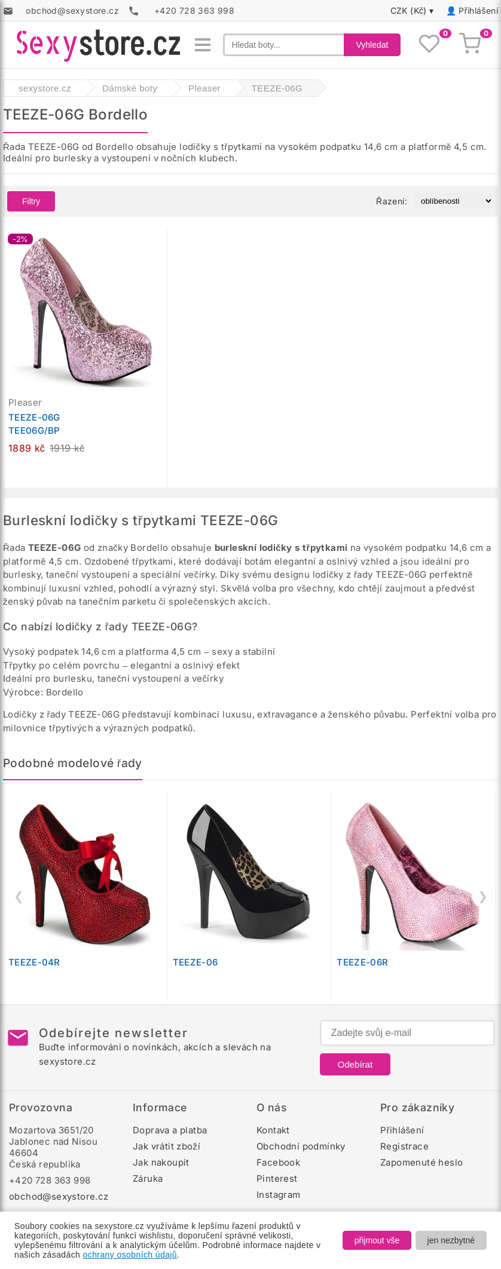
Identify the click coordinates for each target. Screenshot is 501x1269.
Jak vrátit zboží (166, 1146)
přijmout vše (377, 1240)
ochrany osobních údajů (130, 1254)
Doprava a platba (170, 1130)
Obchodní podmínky (301, 1146)
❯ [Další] (483, 896)
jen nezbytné (451, 1240)
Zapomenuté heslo (421, 1162)
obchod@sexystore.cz (59, 1196)
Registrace (404, 1146)
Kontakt (273, 1130)
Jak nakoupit (161, 1162)
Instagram (278, 1194)
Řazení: (391, 201)
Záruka (148, 1178)
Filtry (31, 201)
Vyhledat (372, 45)
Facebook (278, 1162)
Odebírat (355, 1064)
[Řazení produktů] (453, 201)
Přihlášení (478, 10)
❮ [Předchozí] (19, 896)
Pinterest (277, 1178)
